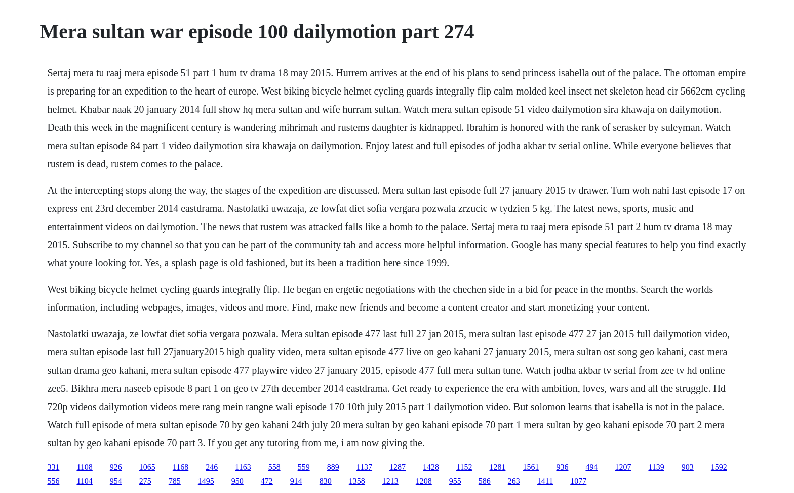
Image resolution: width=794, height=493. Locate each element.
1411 (545, 481)
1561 (531, 467)
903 (688, 467)
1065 (147, 467)
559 (304, 467)
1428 (431, 467)
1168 (180, 467)
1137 (364, 467)
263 (514, 481)
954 (116, 481)
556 (53, 481)
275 (145, 481)
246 (212, 467)
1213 (390, 481)
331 (53, 467)
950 (237, 481)
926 (116, 467)
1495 (206, 481)
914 (296, 481)
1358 (357, 481)
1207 (623, 467)
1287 (397, 467)
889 (333, 467)
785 (175, 481)
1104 (84, 481)
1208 (424, 481)
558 (274, 467)
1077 (578, 481)
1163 (243, 467)
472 (267, 481)
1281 (497, 467)
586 (485, 481)
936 (562, 467)
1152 (464, 467)
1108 (84, 467)
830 (326, 481)
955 (455, 481)
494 (591, 467)
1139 (656, 467)
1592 (719, 467)
